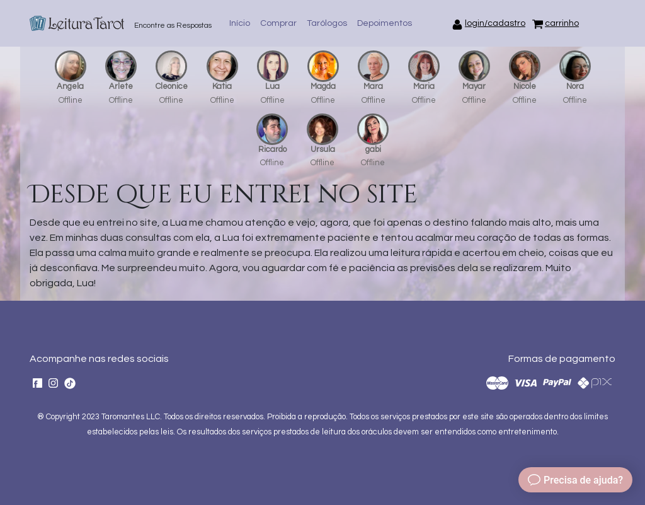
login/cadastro (495, 23)
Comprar (278, 23)
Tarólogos (327, 23)
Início (239, 23)
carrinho (562, 23)
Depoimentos (384, 23)
